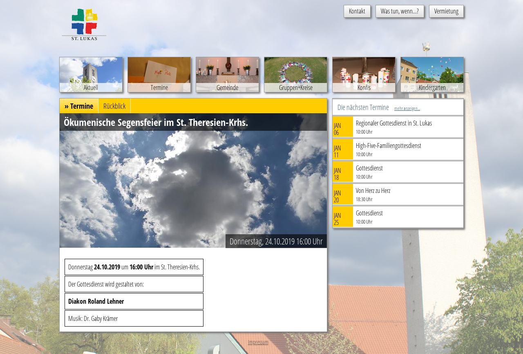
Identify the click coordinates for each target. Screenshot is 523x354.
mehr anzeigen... (407, 108)
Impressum (258, 342)
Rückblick (114, 106)
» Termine (79, 106)
